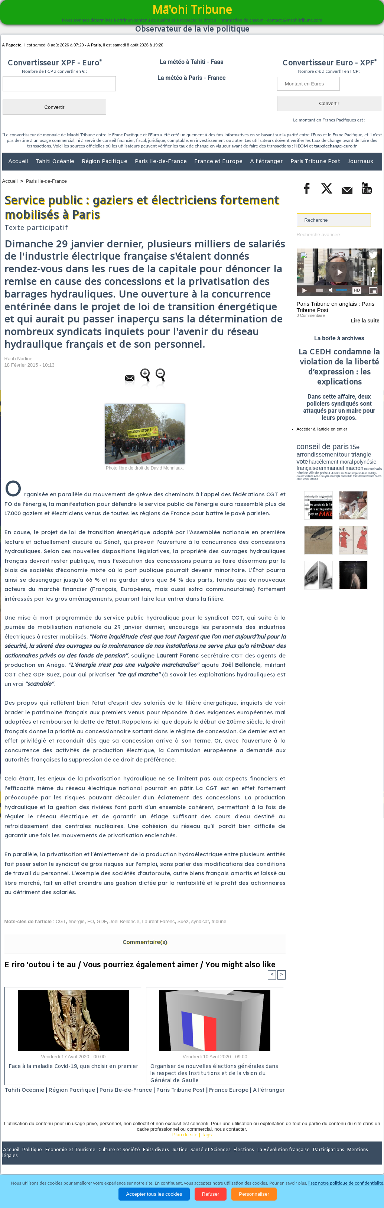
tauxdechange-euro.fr (335, 146)
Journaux (360, 161)
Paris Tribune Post (316, 161)
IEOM (302, 146)
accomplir (375, 469)
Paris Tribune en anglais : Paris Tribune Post (335, 307)
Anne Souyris (363, 469)
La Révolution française (280, 1160)
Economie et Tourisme (70, 1160)
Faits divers (154, 1160)
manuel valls (345, 465)
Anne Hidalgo (333, 469)
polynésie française (357, 459)
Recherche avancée (318, 234)
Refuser (210, 1194)
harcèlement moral (316, 459)
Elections (241, 1160)
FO (90, 921)
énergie (76, 921)
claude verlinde (348, 469)
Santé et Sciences (208, 1160)
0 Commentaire (311, 315)
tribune (219, 921)
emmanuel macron (316, 464)
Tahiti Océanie (56, 161)
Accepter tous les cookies (154, 1194)
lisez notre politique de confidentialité (346, 1183)
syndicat (200, 921)
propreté (322, 469)
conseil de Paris (304, 472)
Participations (325, 1160)
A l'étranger (267, 161)
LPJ (299, 469)
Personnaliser (254, 1194)
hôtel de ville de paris (366, 465)
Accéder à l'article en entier (321, 429)
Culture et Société (118, 1160)
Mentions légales (361, 1160)
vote (369, 453)
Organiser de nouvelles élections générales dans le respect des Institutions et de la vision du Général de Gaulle (212, 1073)
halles (330, 472)
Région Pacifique (105, 161)
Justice (177, 1160)
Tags (207, 1144)
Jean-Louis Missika (342, 472)
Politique (32, 1160)
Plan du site (185, 1144)
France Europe (244, 1090)
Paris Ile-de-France (161, 161)
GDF (102, 921)
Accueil (19, 161)
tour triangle (349, 453)
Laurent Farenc (158, 921)
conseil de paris (320, 446)
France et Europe (219, 161)
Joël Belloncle (124, 921)
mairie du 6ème (309, 469)
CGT (61, 921)
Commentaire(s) (145, 941)
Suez (183, 921)
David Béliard (319, 472)
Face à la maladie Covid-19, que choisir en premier (72, 1067)
